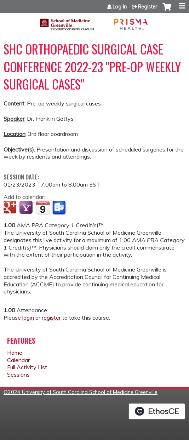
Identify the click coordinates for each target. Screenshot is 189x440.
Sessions (18, 374)
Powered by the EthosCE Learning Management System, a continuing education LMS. (156, 411)
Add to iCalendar (42, 207)
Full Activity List (27, 367)
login (28, 317)
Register (147, 6)
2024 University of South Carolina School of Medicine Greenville (83, 392)
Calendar (18, 360)
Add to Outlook (59, 208)
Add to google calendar (11, 208)
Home (14, 352)
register (51, 317)
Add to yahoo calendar (26, 208)
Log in (120, 6)
